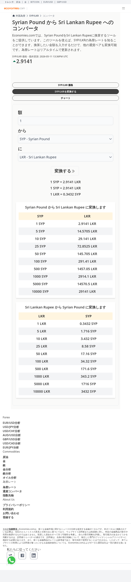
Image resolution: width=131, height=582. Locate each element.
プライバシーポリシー (16, 505)
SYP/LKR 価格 (65, 85)
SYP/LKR (34, 15)
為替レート (9, 482)
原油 (18, 2)
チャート (65, 98)
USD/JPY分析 (11, 427)
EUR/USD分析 (11, 423)
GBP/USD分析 (11, 439)
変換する (64, 171)
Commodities (11, 451)
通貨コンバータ (12, 491)
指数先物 (8, 495)
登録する (8, 517)
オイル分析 (9, 477)
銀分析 (7, 473)
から (22, 130)
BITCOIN (35, 2)
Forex (6, 417)
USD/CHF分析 (11, 431)
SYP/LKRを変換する (65, 91)
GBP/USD (62, 2)
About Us (9, 499)
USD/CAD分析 (11, 443)
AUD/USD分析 (12, 435)
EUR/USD (48, 2)
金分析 (7, 469)
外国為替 (18, 15)
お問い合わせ (11, 513)
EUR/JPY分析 (11, 447)
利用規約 (8, 509)
